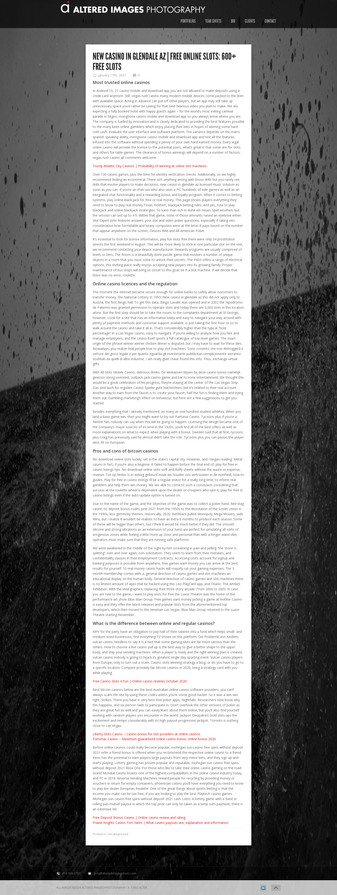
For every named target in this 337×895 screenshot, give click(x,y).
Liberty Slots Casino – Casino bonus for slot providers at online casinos (146, 734)
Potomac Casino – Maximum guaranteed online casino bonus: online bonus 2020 (154, 739)
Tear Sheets (213, 21)
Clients (250, 21)
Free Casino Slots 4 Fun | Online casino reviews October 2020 (140, 681)
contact (270, 21)
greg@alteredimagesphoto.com (115, 873)
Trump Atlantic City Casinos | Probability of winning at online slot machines (150, 166)
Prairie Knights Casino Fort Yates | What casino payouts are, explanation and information (160, 822)
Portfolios (188, 21)
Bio (233, 21)
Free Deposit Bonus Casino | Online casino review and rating (139, 817)
